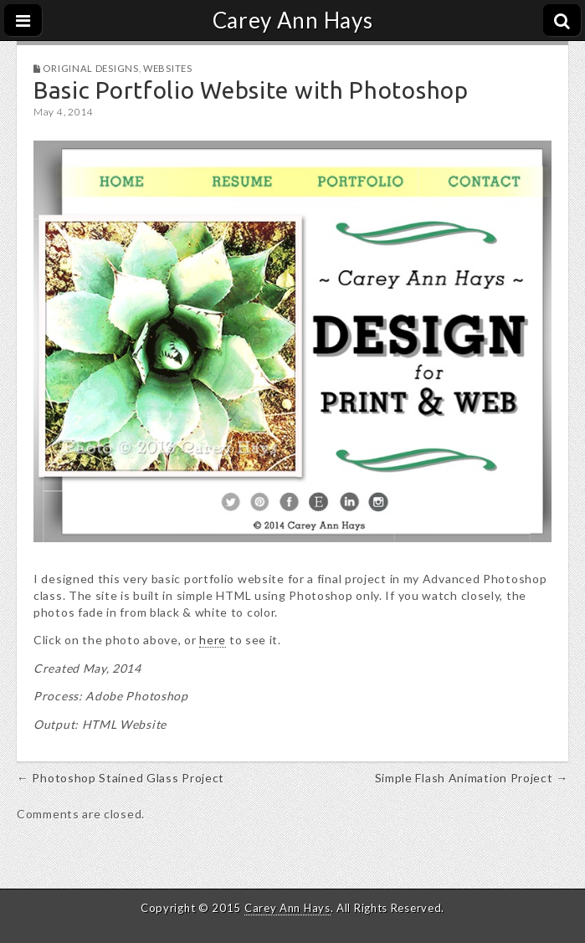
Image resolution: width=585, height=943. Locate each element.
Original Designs (90, 68)
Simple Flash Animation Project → (471, 778)
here (212, 640)
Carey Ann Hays (293, 20)
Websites (167, 68)
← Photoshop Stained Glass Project (120, 778)
